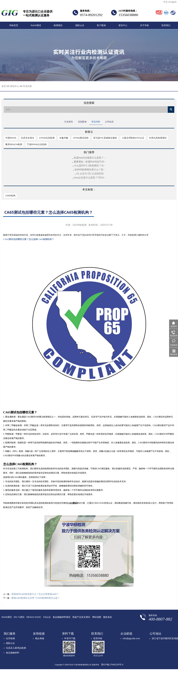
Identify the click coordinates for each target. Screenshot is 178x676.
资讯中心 (122, 25)
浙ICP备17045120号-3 (112, 664)
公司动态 (109, 122)
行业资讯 (68, 122)
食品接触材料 (12, 652)
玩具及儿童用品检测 (16, 648)
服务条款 (107, 617)
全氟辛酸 (63, 138)
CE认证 (47, 617)
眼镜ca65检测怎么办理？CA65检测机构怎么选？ (35, 598)
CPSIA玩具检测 (47, 138)
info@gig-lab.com (131, 638)
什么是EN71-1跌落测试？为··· (90, 165)
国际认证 (79, 25)
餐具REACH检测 (13, 144)
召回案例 (82, 122)
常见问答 (27, 86)
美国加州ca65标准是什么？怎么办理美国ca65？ (35, 594)
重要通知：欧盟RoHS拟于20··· (90, 161)
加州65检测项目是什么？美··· (89, 169)
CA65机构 (10, 195)
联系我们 (166, 25)
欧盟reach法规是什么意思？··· (90, 157)
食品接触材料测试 (61, 617)
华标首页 (13, 25)
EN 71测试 (19, 617)
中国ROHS (10, 138)
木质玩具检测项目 (158, 138)
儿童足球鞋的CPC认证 (133, 138)
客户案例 (101, 25)
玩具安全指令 (27, 138)
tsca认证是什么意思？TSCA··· (90, 177)
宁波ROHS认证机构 (37, 144)
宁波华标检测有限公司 (9, 14)
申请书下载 (69, 638)
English (173, 2)
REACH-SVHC (33, 617)
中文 (165, 2)
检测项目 (58, 25)
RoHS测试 (36, 25)
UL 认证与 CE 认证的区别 (89, 173)
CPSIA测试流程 (81, 138)
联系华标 (97, 638)
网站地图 (96, 617)
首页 (3, 86)
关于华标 (144, 25)
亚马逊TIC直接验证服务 (105, 138)
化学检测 (10, 638)
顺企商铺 (39, 638)
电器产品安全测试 (81, 617)
